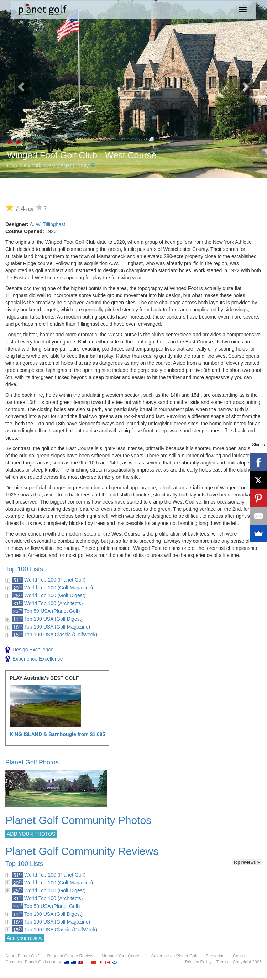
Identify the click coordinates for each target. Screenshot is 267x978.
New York (30, 165)
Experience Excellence (34, 659)
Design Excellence (29, 650)
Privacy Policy (198, 961)
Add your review (24, 938)
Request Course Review (70, 955)
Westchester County (66, 165)
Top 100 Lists (24, 569)
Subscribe (214, 955)
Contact (240, 955)
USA (12, 165)
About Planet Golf (22, 955)
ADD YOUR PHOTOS (31, 834)
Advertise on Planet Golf (174, 955)
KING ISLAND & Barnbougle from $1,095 (57, 734)
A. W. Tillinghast (47, 224)
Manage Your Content (122, 955)
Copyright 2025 (247, 961)
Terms (222, 961)
